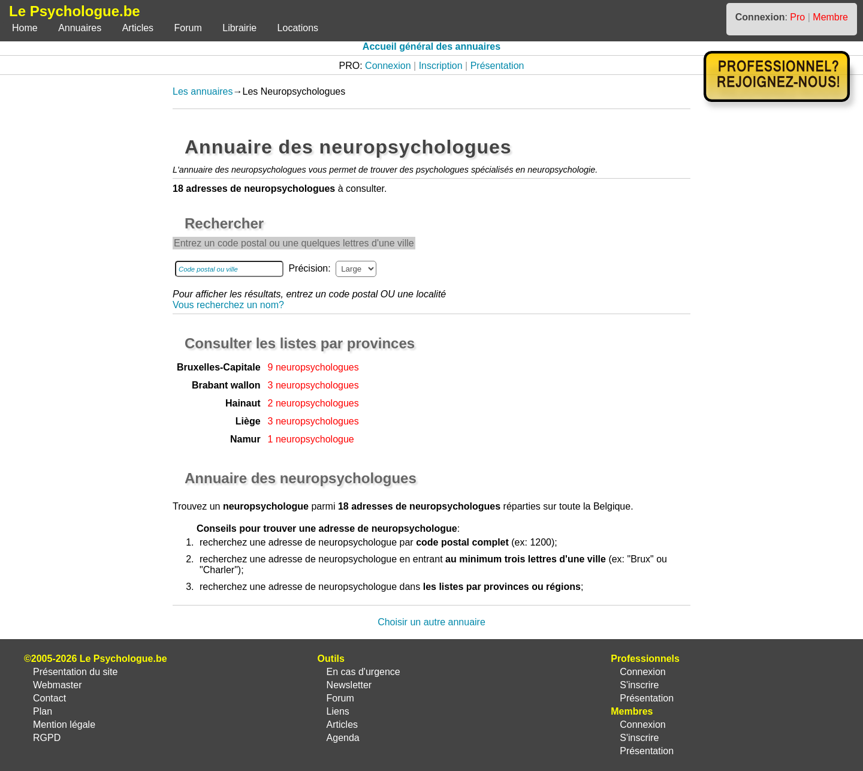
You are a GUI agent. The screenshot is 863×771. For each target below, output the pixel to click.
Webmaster (57, 685)
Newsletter (349, 685)
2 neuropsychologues (313, 403)
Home (25, 28)
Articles (137, 28)
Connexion (388, 66)
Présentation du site (75, 672)
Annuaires (79, 28)
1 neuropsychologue (311, 439)
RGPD (47, 738)
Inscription (441, 66)
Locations (298, 28)
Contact (49, 698)
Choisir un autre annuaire (431, 622)
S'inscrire (639, 685)
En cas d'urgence (363, 672)
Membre (830, 17)
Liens (338, 711)
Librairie (239, 28)
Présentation (497, 66)
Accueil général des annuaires (431, 46)
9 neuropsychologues (313, 367)
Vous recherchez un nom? (228, 305)
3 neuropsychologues (313, 385)
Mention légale (64, 724)
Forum (188, 28)
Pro (797, 17)
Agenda (343, 738)
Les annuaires (203, 91)
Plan (42, 711)
